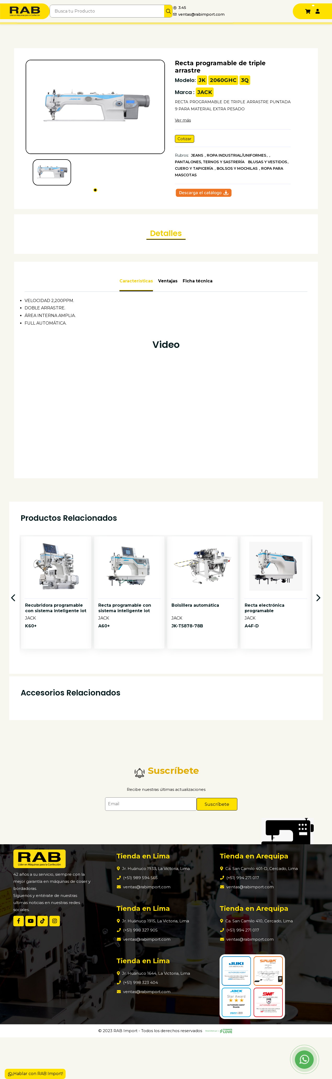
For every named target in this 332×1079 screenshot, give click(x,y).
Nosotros (44, 28)
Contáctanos (188, 28)
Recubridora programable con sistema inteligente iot (55, 656)
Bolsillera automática (195, 653)
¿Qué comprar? (121, 28)
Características (136, 306)
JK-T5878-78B (187, 674)
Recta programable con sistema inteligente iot (124, 656)
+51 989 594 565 (256, 29)
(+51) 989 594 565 (140, 919)
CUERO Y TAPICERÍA (194, 170)
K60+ (31, 674)
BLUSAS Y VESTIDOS (267, 164)
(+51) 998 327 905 (140, 972)
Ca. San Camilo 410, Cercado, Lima (253, 962)
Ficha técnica (198, 306)
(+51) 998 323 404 (140, 1024)
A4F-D (252, 674)
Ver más (183, 121)
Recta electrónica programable (264, 656)
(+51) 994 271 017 (236, 919)
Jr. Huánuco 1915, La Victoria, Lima (155, 962)
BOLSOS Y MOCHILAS (238, 170)
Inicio (24, 28)
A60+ (104, 674)
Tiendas (147, 28)
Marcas (64, 28)
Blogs (166, 28)
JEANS (197, 157)
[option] (56, 644)
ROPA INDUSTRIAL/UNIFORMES (236, 157)
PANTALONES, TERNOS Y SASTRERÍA (210, 164)
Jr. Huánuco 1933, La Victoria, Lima (156, 910)
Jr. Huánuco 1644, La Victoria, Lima (156, 1015)
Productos (86, 28)
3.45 (240, 7)
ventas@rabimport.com (261, 14)
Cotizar (185, 140)
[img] (219, 11)
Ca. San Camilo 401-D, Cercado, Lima (256, 910)
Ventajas (168, 306)
